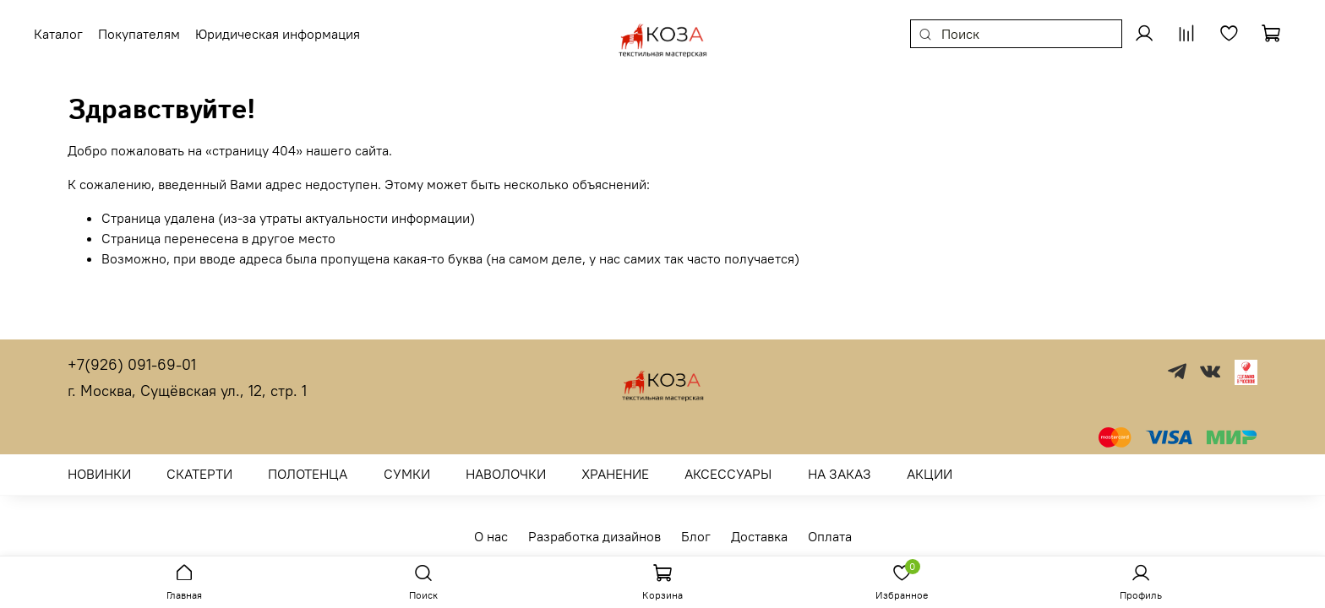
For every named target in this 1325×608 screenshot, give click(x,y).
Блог (696, 536)
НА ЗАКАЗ (839, 473)
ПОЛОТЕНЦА (307, 473)
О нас (491, 536)
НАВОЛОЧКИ (506, 473)
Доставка (759, 536)
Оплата (830, 536)
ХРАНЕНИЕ (615, 473)
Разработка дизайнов (594, 536)
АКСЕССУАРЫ (728, 473)
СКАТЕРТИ (199, 473)
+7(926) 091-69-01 (132, 364)
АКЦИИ (929, 473)
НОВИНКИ (99, 473)
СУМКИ (407, 473)
